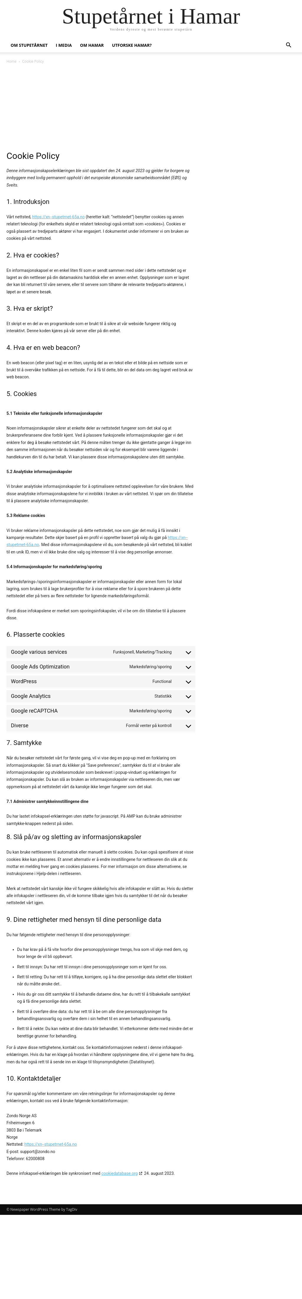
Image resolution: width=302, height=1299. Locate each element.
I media (64, 45)
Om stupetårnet (29, 45)
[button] (288, 46)
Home (11, 61)
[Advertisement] (151, 109)
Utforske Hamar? (132, 45)
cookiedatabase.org (119, 1173)
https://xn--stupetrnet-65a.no (58, 216)
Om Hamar (92, 45)
